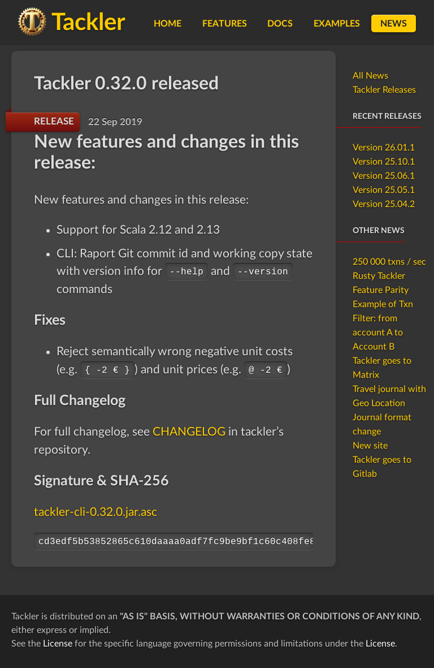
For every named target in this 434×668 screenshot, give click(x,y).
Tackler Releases (384, 89)
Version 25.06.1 (384, 175)
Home (167, 23)
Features (224, 23)
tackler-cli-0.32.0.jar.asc (95, 512)
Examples (337, 23)
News (393, 23)
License (57, 643)
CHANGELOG (189, 432)
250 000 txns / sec (389, 261)
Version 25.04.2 (384, 204)
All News (370, 75)
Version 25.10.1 (384, 161)
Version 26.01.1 (384, 147)
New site (370, 445)
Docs (280, 23)
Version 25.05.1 (384, 190)
